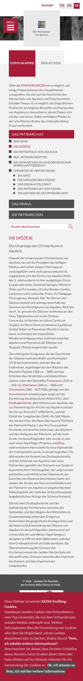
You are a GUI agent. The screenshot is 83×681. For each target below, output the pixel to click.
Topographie (22, 63)
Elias (61, 443)
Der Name (20, 141)
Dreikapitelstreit (20, 403)
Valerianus (29, 385)
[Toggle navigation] (10, 25)
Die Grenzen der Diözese (36, 179)
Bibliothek (51, 63)
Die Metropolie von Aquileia (35, 151)
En (69, 5)
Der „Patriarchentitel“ (30, 157)
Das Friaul (21, 204)
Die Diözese (22, 146)
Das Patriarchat (28, 134)
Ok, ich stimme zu (61, 665)
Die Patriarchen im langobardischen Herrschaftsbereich (42, 164)
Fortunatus (54, 380)
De (77, 5)
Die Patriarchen (27, 214)
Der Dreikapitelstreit (34, 184)
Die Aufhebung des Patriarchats (43, 193)
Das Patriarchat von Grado (39, 188)
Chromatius (17, 389)
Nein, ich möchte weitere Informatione (35, 671)
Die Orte (24, 175)
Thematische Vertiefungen (34, 170)
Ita (62, 5)
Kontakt (47, 5)
